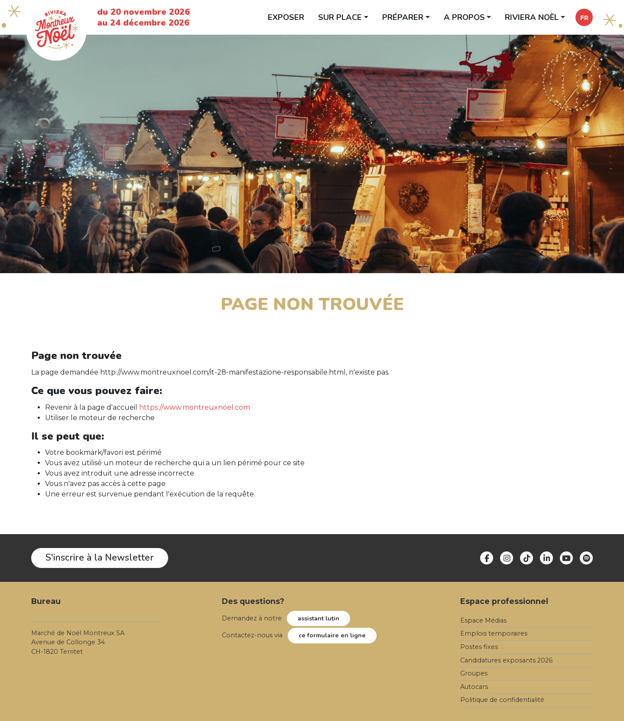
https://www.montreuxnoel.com (194, 407)
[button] (584, 17)
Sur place (340, 17)
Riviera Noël (532, 17)
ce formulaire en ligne (332, 635)
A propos (464, 17)
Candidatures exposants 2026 (506, 660)
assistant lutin (318, 618)
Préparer (402, 17)
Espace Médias (483, 620)
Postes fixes (479, 647)
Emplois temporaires (493, 633)
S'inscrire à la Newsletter (100, 557)
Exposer (286, 17)
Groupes (474, 673)
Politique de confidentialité (502, 700)
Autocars (474, 687)
